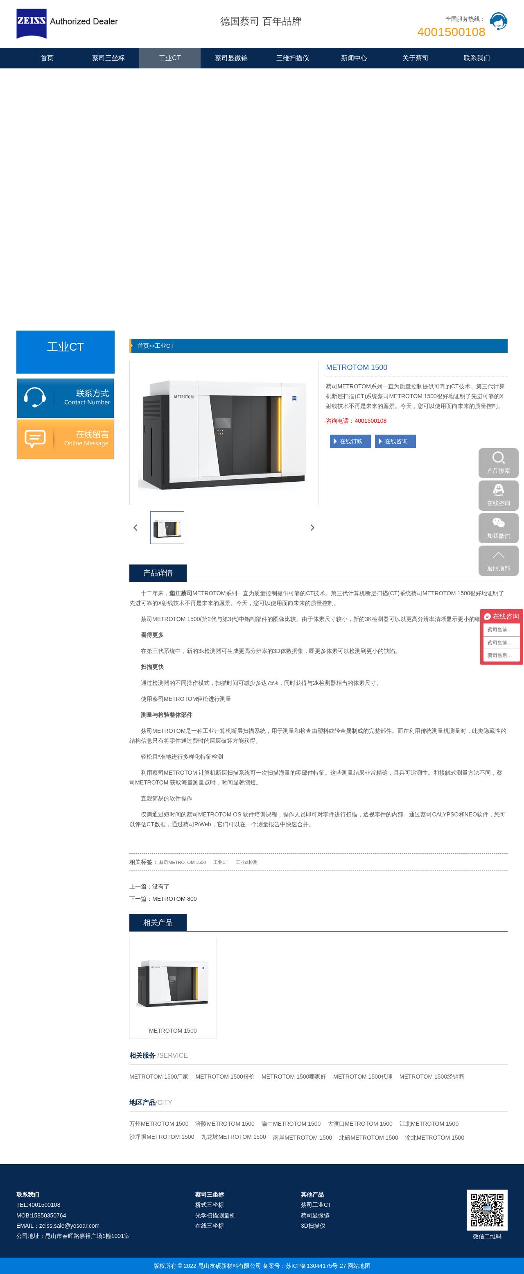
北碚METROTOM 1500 (368, 1137)
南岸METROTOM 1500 (302, 1137)
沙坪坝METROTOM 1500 (161, 1136)
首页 (47, 57)
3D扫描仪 (313, 1225)
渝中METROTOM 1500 (291, 1123)
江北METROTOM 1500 (429, 1123)
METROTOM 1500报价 (224, 1076)
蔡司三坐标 (108, 57)
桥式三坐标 (209, 1204)
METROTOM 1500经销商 (432, 1076)
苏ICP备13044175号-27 (316, 1266)
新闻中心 (354, 57)
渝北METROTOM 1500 (434, 1137)
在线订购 (351, 441)
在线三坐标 (209, 1225)
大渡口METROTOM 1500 (360, 1123)
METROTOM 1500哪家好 (294, 1076)
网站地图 (359, 1266)
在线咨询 (396, 441)
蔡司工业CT (316, 1204)
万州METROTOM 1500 (158, 1123)
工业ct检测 (246, 862)
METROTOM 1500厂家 (158, 1076)
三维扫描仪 (292, 57)
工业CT (170, 57)
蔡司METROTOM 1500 (182, 862)
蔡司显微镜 (231, 57)
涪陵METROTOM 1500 (224, 1123)
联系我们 (477, 57)
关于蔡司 (415, 57)
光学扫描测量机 (215, 1215)
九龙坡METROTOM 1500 (233, 1136)
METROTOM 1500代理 (362, 1076)
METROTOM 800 (174, 898)
